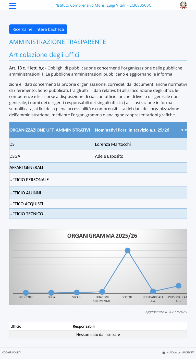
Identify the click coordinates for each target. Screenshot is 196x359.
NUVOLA (169, 352)
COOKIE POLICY (11, 352)
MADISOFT (187, 352)
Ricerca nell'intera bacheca (38, 29)
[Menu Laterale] (12, 7)
